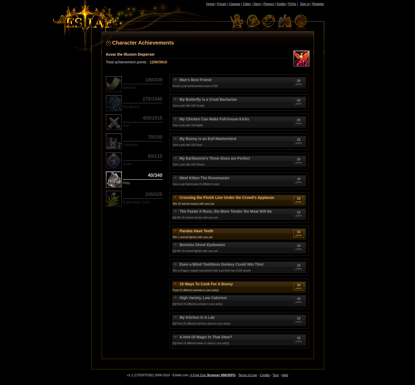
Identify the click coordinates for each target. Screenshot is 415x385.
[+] (174, 217)
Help (285, 375)
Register (318, 4)
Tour (276, 375)
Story (257, 4)
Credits (265, 375)
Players (268, 4)
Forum (222, 4)
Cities (247, 4)
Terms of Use (247, 375)
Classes (234, 4)
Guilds (281, 4)
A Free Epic (213, 375)
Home (210, 4)
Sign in (305, 4)
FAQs (292, 4)
